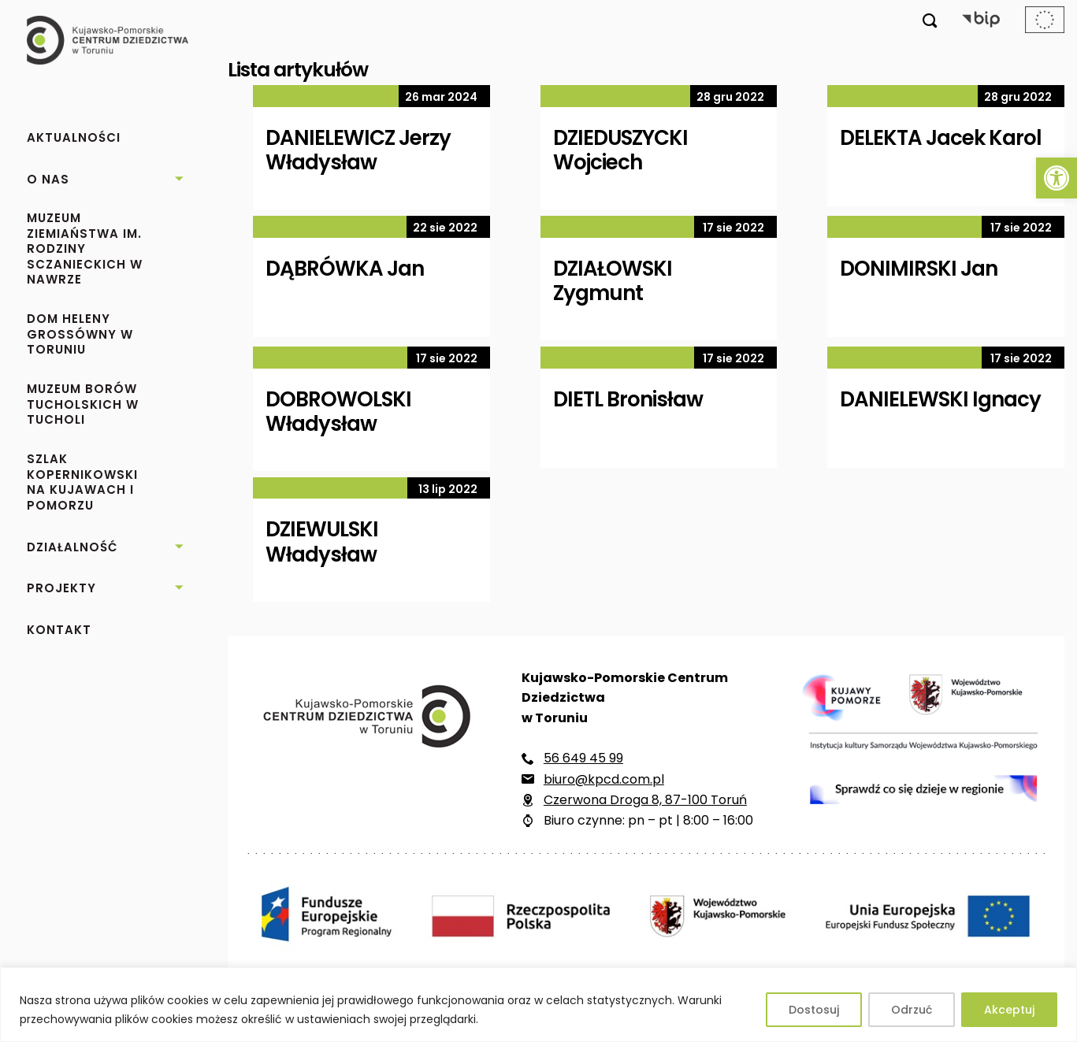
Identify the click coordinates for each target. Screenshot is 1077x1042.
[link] (1056, 178)
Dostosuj (814, 1010)
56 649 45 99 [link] (583, 758)
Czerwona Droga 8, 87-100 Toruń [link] (645, 800)
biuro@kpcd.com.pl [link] (604, 779)
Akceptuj (1009, 1010)
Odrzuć (911, 1010)
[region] (538, 1004)
